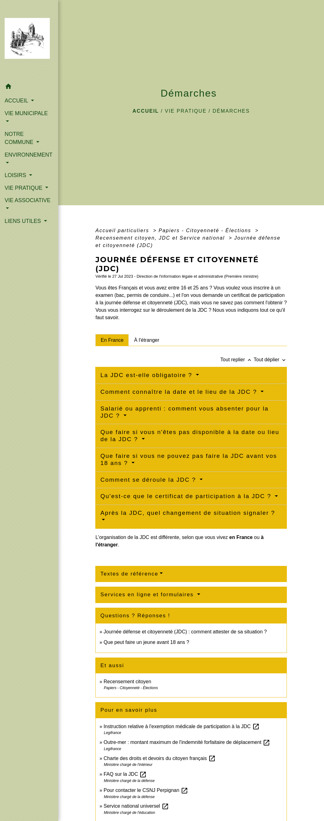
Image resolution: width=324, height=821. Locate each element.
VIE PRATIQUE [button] (24, 188)
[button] (29, 87)
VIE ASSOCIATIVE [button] (27, 200)
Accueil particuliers (123, 230)
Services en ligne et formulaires (148, 594)
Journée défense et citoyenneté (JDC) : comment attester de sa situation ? (185, 631)
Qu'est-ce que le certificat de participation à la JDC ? (186, 496)
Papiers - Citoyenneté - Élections (206, 230)
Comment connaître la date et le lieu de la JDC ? (179, 392)
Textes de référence (129, 574)
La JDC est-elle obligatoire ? (147, 375)
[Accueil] (29, 40)
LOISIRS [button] (16, 175)
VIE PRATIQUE (186, 111)
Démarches (231, 111)
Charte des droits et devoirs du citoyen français (160, 758)
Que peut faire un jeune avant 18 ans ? (146, 642)
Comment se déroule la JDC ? (149, 479)
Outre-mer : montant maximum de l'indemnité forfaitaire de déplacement (187, 742)
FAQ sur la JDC (125, 774)
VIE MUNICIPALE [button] (26, 113)
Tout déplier (270, 359)
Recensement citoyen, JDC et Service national (161, 238)
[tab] (112, 340)
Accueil (145, 111)
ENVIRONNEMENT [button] (28, 155)
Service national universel (136, 806)
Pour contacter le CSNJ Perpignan (146, 790)
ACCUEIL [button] (17, 101)
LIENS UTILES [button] (23, 221)
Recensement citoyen (127, 681)
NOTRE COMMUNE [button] (20, 138)
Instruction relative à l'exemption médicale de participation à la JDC (182, 726)
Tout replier (237, 359)
